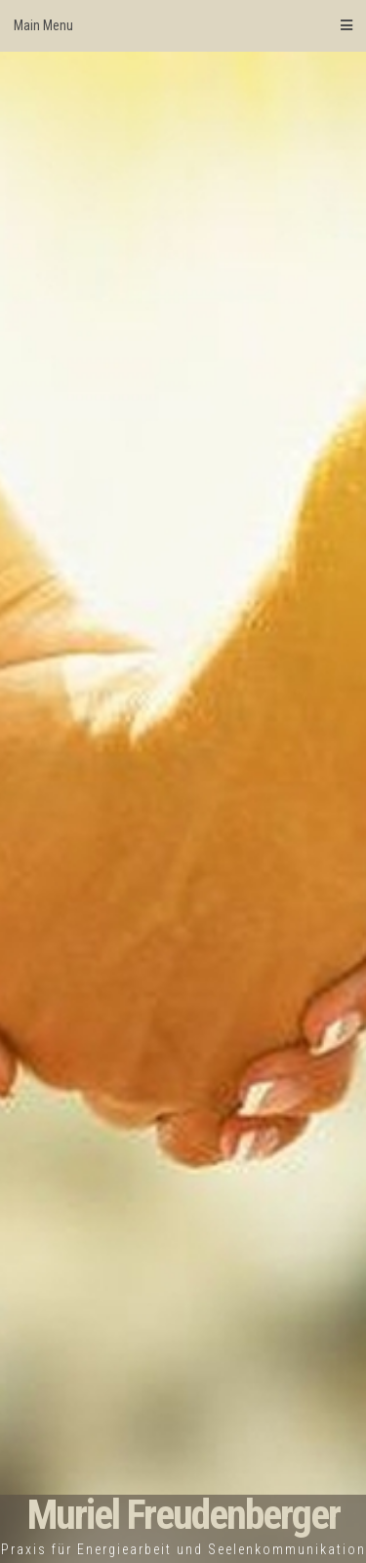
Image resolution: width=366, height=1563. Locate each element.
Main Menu (183, 25)
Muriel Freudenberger (183, 1515)
